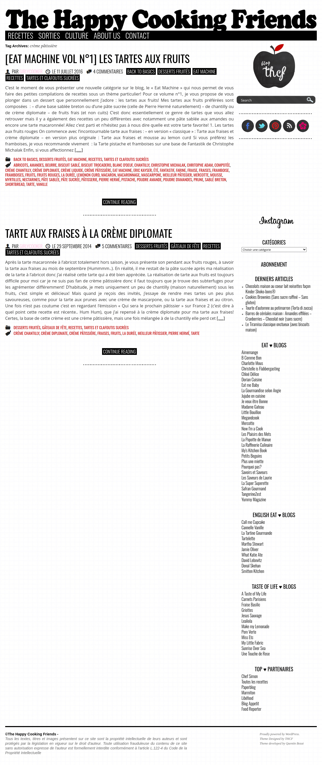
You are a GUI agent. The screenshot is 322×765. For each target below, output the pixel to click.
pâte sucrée (70, 179)
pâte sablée (50, 179)
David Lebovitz (252, 560)
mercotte (201, 175)
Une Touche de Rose (256, 654)
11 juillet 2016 (70, 71)
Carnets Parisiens (254, 599)
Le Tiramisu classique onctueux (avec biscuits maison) (278, 327)
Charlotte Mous (252, 363)
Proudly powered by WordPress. (280, 734)
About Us (107, 35)
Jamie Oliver (250, 549)
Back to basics (141, 71)
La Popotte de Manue (256, 439)
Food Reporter (251, 709)
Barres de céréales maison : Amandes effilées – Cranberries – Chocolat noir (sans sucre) (279, 316)
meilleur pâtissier (177, 175)
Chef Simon (250, 676)
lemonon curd (88, 175)
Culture (77, 35)
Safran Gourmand (254, 488)
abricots (21, 165)
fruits (30, 175)
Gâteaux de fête (185, 246)
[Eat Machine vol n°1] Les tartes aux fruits (97, 58)
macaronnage (128, 175)
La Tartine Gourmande (257, 533)
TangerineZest (251, 494)
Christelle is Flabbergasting (261, 368)
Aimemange (250, 352)
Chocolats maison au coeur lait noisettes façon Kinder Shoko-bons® (278, 289)
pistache (128, 179)
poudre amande (149, 179)
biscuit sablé (68, 165)
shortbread (14, 184)
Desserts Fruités (174, 71)
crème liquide (72, 170)
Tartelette (248, 538)
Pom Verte (249, 632)
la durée (68, 175)
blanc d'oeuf (123, 165)
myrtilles (13, 179)
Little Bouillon (251, 412)
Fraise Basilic (251, 604)
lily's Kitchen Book (254, 450)
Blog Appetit (250, 703)
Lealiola (247, 621)
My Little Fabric (252, 643)
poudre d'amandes (177, 179)
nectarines (31, 179)
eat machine (122, 170)
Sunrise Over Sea (253, 648)
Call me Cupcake (253, 522)
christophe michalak (168, 165)
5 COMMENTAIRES (117, 246)
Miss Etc (247, 637)
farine (181, 170)
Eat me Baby (250, 385)
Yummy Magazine (254, 499)
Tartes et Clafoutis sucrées (52, 78)
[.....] (79, 150)
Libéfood (247, 698)
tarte (30, 184)
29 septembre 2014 (74, 246)
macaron (108, 175)
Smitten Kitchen (253, 571)
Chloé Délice (250, 374)
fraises (205, 170)
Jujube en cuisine (253, 396)
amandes (37, 165)
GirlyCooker (31, 71)
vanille (42, 184)
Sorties (49, 35)
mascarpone (151, 175)
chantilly (141, 165)
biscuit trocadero (96, 165)
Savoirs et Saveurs (254, 472)
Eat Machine (204, 71)
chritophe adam (200, 165)
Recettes (20, 35)
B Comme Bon (251, 358)
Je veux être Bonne (255, 401)
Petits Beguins (252, 456)
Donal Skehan (251, 566)
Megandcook (250, 418)
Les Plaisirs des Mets (256, 434)
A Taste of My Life (254, 594)
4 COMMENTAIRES (108, 71)
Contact (137, 35)
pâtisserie (89, 179)
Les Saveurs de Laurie (257, 478)
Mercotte (248, 423)
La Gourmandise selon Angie (261, 390)
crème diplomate (45, 170)
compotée (222, 165)
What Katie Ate (252, 555)
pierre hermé (109, 179)
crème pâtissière (98, 170)
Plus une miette (253, 461)
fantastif (167, 170)
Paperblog (249, 687)
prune (198, 179)
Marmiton (248, 692)
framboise (220, 170)
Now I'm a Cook (252, 428)
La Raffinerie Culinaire (257, 445)
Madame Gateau (253, 407)
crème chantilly (18, 170)
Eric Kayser (142, 170)
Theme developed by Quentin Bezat (282, 743)
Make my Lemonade (255, 626)
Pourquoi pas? (251, 467)
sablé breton (215, 179)
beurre (51, 165)
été (155, 170)
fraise (192, 170)
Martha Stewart (252, 544)
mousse (216, 175)
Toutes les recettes (255, 682)
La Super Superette (255, 483)
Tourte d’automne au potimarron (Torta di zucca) (279, 308)
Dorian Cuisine (252, 379)
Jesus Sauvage (252, 615)
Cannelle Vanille (253, 527)
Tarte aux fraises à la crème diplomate (88, 233)
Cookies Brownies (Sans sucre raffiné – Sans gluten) (277, 300)
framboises (14, 175)
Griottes (247, 610)
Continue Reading (119, 202)
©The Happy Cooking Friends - (31, 734)
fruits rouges (48, 175)
